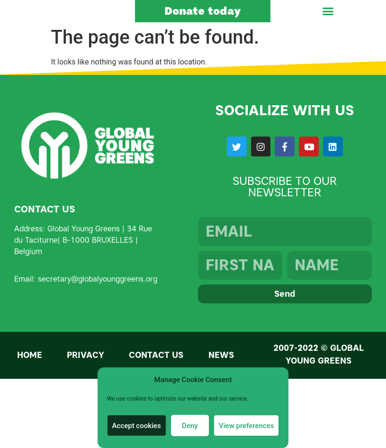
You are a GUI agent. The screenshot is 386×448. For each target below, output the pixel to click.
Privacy (85, 369)
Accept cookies (136, 425)
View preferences (246, 425)
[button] (328, 18)
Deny (190, 425)
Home (29, 369)
